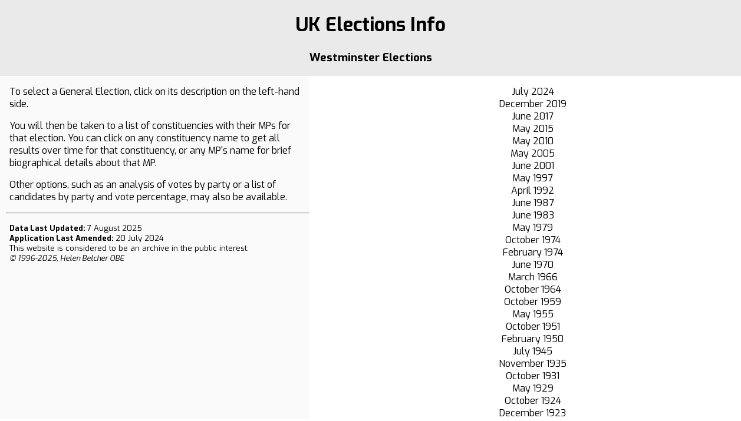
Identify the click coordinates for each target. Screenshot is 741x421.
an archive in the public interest (188, 248)
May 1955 (533, 314)
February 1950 (533, 339)
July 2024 (533, 91)
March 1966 (533, 277)
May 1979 (532, 227)
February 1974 (533, 252)
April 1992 (532, 190)
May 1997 (532, 178)
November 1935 (533, 363)
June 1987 (533, 203)
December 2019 (533, 104)
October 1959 (532, 302)
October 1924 (533, 401)
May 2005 (533, 153)
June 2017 (533, 116)
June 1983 (533, 215)
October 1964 (533, 289)
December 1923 (532, 413)
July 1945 (532, 351)
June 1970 (533, 264)
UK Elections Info (370, 24)
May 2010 (533, 141)
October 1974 (533, 240)
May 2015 (533, 128)
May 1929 (533, 388)
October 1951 (533, 326)
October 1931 (532, 376)
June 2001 (533, 166)
